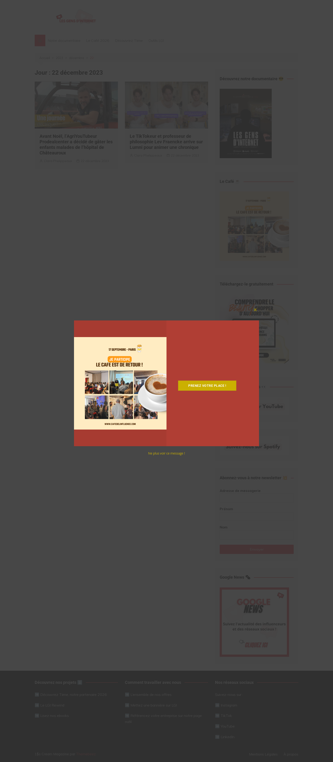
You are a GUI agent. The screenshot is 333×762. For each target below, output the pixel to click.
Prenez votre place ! (208, 385)
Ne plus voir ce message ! (166, 453)
